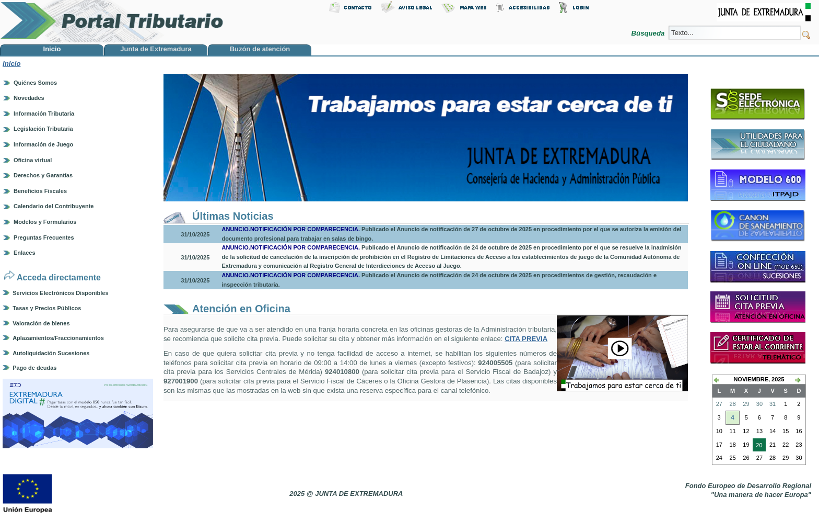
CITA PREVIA (526, 339)
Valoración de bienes (41, 323)
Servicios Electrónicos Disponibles (60, 293)
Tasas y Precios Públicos (47, 308)
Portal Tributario (112, 21)
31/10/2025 (195, 234)
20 (757, 446)
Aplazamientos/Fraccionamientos (58, 338)
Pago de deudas (34, 368)
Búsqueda (648, 33)
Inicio (11, 63)
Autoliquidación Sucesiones (51, 353)
